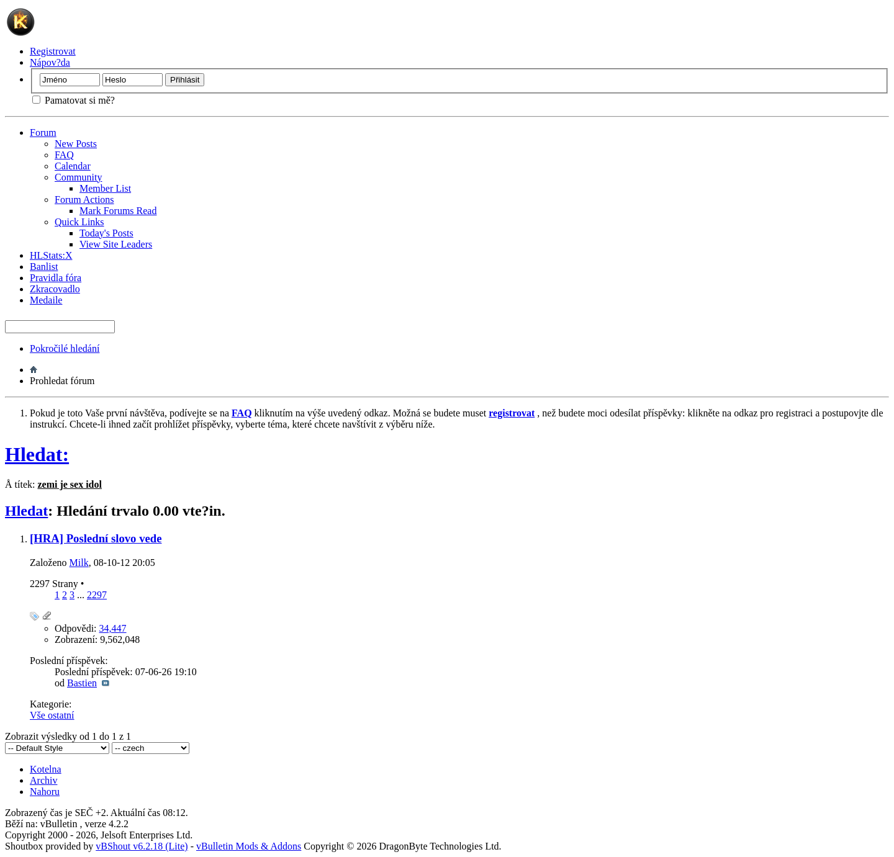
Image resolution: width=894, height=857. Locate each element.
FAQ (64, 155)
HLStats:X (51, 255)
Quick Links (79, 222)
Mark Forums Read (117, 210)
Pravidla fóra (55, 277)
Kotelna (45, 769)
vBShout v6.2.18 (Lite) (141, 846)
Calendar (73, 166)
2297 (97, 595)
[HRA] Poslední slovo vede (95, 538)
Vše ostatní (52, 715)
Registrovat (53, 51)
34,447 (113, 628)
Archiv (43, 780)
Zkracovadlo (55, 289)
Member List (105, 188)
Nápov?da (50, 62)
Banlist (44, 266)
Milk (79, 562)
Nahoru (45, 791)
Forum (43, 132)
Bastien (82, 683)
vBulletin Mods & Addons (248, 846)
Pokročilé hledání (64, 348)
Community (78, 177)
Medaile (46, 300)
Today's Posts (106, 233)
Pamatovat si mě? (73, 100)
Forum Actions (84, 199)
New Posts (76, 143)
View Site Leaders (115, 244)
